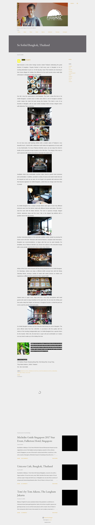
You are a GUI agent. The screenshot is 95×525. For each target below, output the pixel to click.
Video (30, 31)
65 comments (24, 483)
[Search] (72, 3)
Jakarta (42, 31)
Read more (54, 458)
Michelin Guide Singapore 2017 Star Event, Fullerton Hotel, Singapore (36, 439)
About (24, 31)
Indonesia (49, 31)
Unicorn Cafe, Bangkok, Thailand (35, 466)
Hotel (36, 31)
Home (18, 31)
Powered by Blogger (47, 517)
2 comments (24, 512)
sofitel (70, 74)
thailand (70, 78)
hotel (70, 67)
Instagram (64, 31)
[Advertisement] (37, 417)
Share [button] (70, 59)
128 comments (24, 458)
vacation (70, 81)
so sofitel (70, 71)
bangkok (70, 66)
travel (70, 79)
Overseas (57, 31)
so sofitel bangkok (72, 72)
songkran (70, 76)
